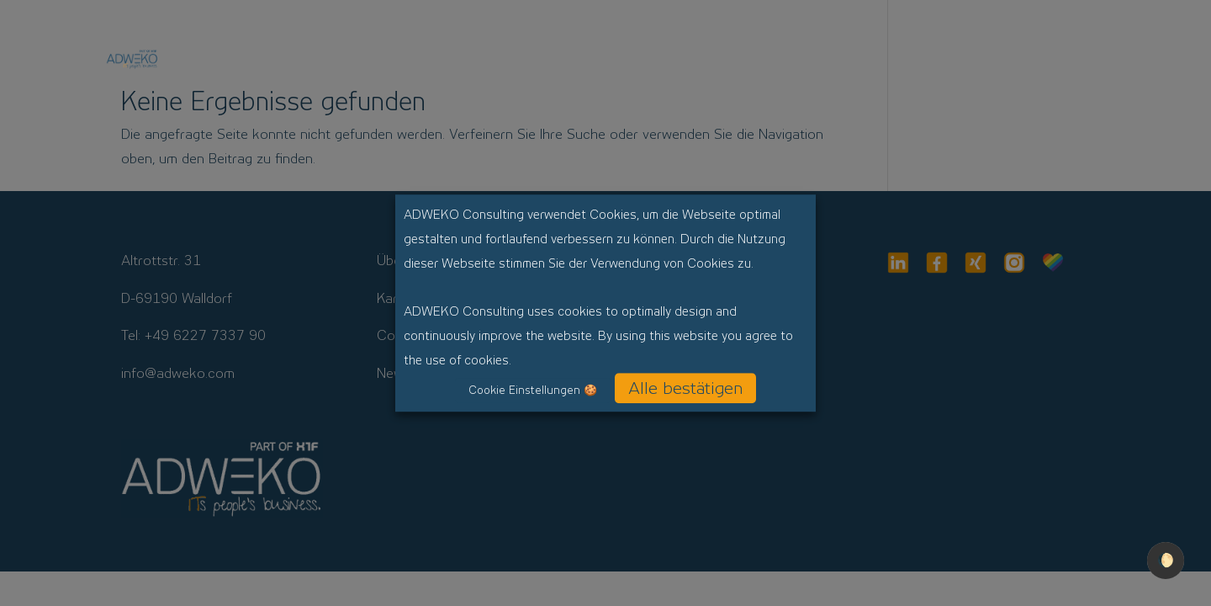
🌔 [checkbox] (1165, 560)
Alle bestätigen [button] (685, 388)
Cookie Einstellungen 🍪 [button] (532, 390)
